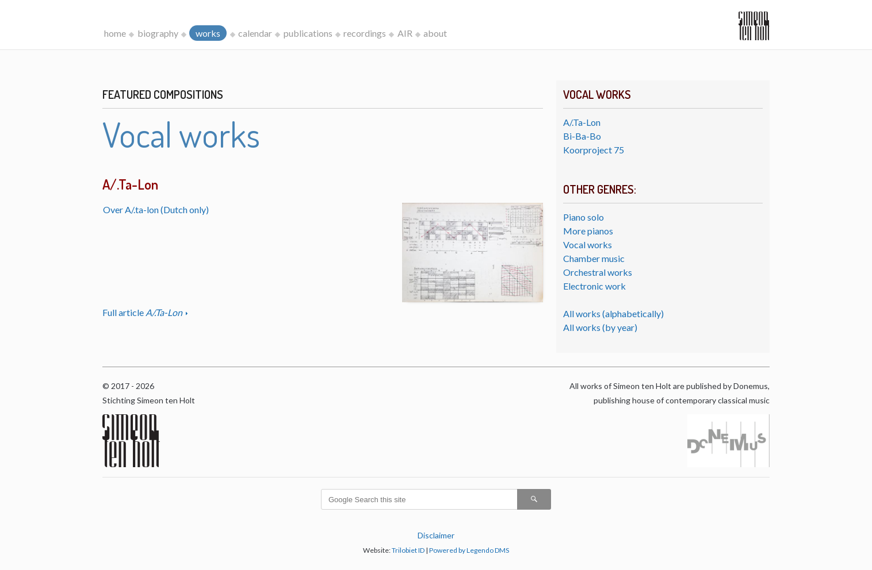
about (435, 33)
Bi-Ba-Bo (582, 135)
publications (308, 33)
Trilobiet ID (408, 550)
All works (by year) (600, 327)
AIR (404, 33)
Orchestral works (597, 272)
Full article (143, 312)
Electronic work (594, 285)
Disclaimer (436, 535)
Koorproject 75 (593, 149)
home (115, 33)
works (208, 33)
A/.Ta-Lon (582, 122)
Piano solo (583, 216)
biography (157, 33)
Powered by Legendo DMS (469, 550)
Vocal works (587, 244)
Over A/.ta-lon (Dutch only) (156, 209)
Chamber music (594, 258)
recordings (364, 33)
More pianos (588, 230)
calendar (255, 33)
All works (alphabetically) (613, 313)
